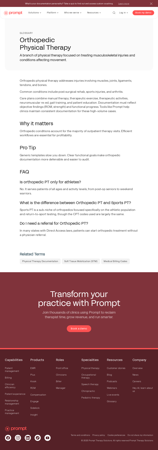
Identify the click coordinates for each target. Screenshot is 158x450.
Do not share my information (140, 435)
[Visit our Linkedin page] (28, 438)
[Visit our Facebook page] (8, 438)
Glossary (26, 33)
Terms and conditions (80, 435)
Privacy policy (98, 435)
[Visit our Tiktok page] (38, 438)
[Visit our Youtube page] (47, 438)
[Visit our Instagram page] (18, 438)
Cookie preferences (116, 435)
